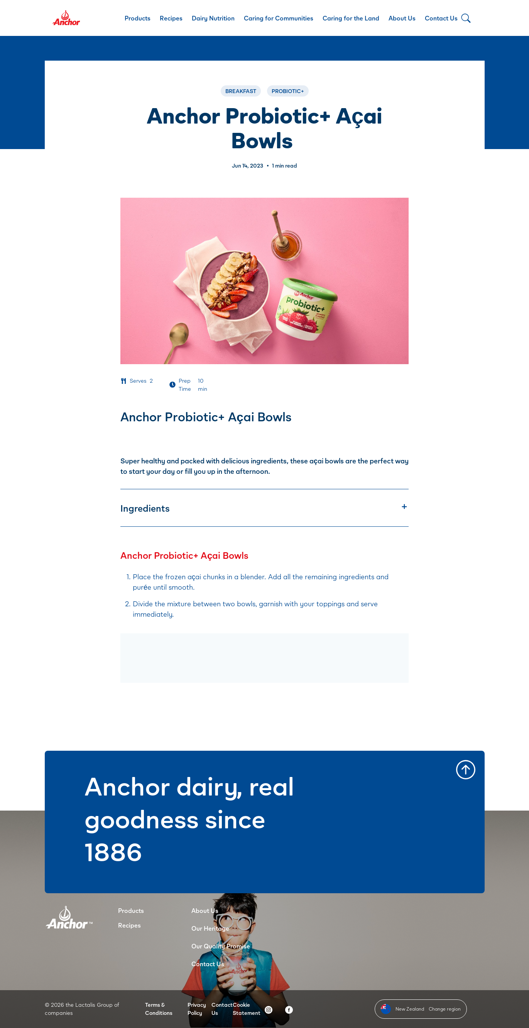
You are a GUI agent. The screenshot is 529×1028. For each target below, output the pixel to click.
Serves (138, 380)
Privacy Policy (197, 1008)
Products (137, 18)
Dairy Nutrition (213, 18)
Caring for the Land (351, 18)
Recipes (171, 18)
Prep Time (185, 384)
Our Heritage (210, 928)
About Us (402, 18)
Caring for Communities (278, 18)
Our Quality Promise (220, 946)
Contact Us (441, 18)
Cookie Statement (246, 1008)
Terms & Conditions (158, 1008)
